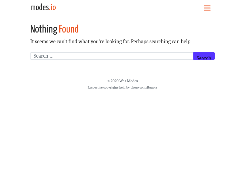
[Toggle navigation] (207, 7)
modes (43, 7)
